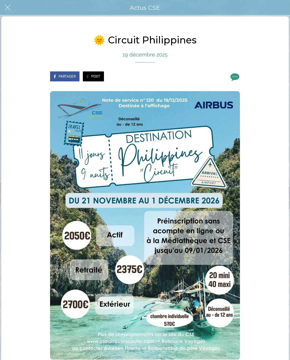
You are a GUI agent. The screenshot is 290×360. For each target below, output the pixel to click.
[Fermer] (7, 7)
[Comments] (234, 77)
